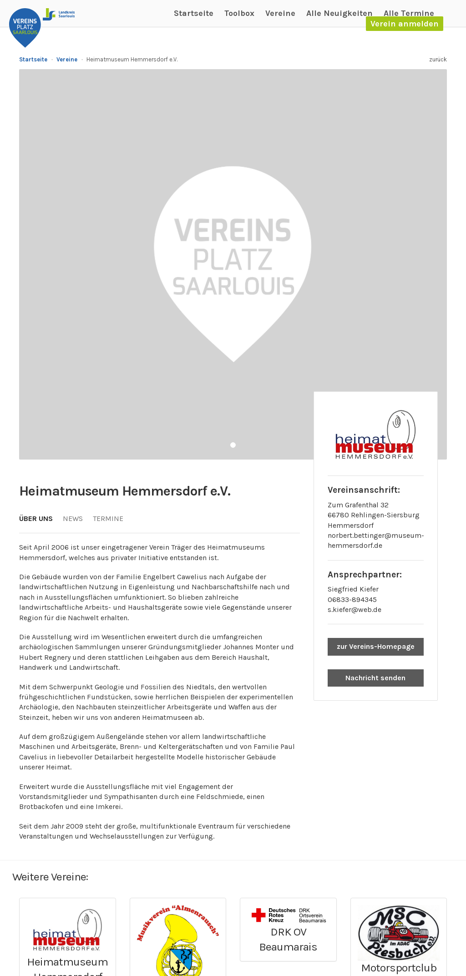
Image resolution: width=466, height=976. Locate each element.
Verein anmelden (404, 24)
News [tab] (73, 518)
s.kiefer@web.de (354, 609)
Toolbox (239, 13)
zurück (438, 59)
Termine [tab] (108, 518)
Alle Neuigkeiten (339, 13)
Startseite (193, 13)
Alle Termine (409, 13)
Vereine (280, 13)
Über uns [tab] (36, 518)
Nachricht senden (375, 677)
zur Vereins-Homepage (376, 646)
